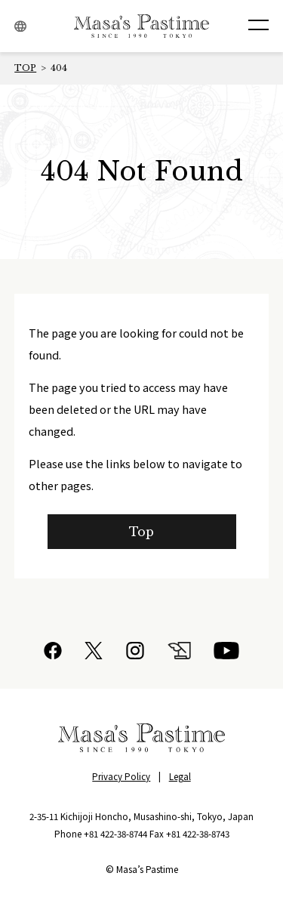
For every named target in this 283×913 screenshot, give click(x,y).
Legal (180, 776)
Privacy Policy (121, 776)
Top (142, 531)
